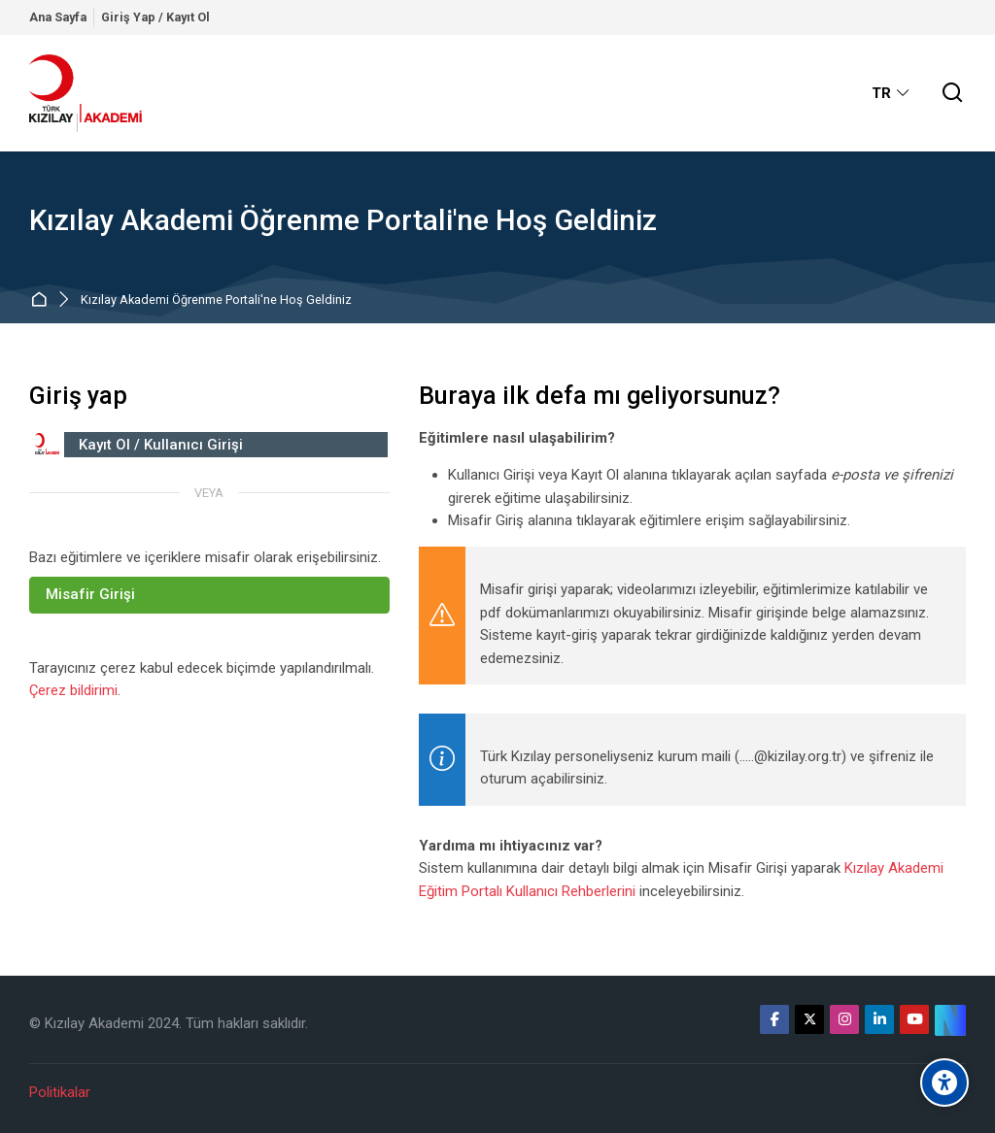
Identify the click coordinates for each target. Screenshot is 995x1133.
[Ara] (953, 94)
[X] (809, 1019)
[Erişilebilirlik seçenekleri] (944, 1082)
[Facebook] (774, 1019)
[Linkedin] (879, 1019)
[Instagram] (844, 1019)
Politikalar (59, 1092)
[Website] (950, 1020)
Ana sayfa (42, 300)
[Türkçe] (891, 93)
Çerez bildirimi (73, 690)
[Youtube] (914, 1019)
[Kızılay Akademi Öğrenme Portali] (85, 93)
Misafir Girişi (90, 594)
